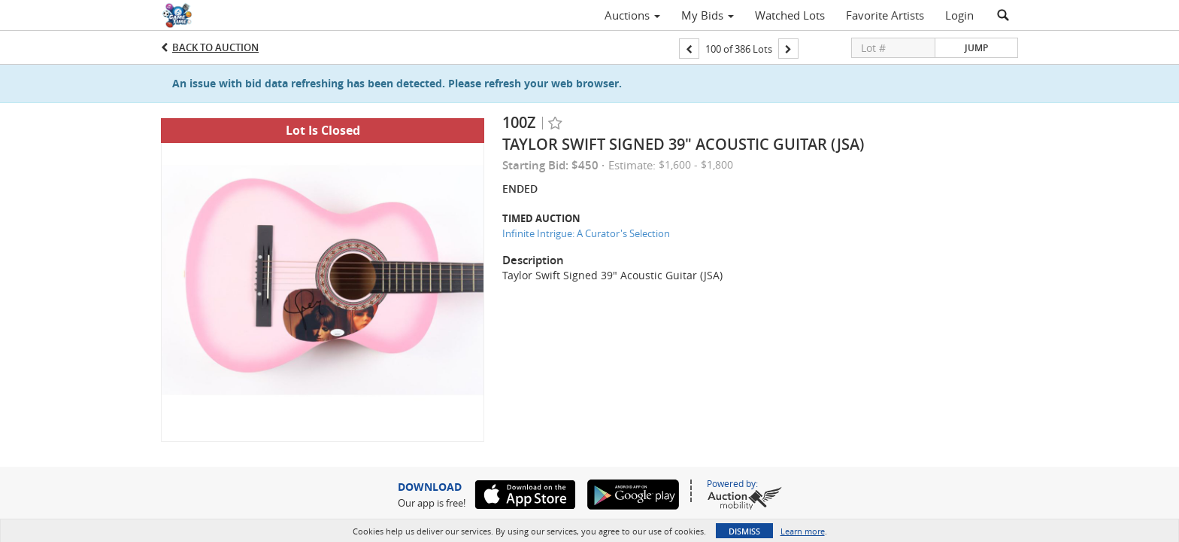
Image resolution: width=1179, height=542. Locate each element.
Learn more (802, 531)
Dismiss (744, 531)
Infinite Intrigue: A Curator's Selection (586, 233)
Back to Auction (215, 47)
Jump (976, 47)
